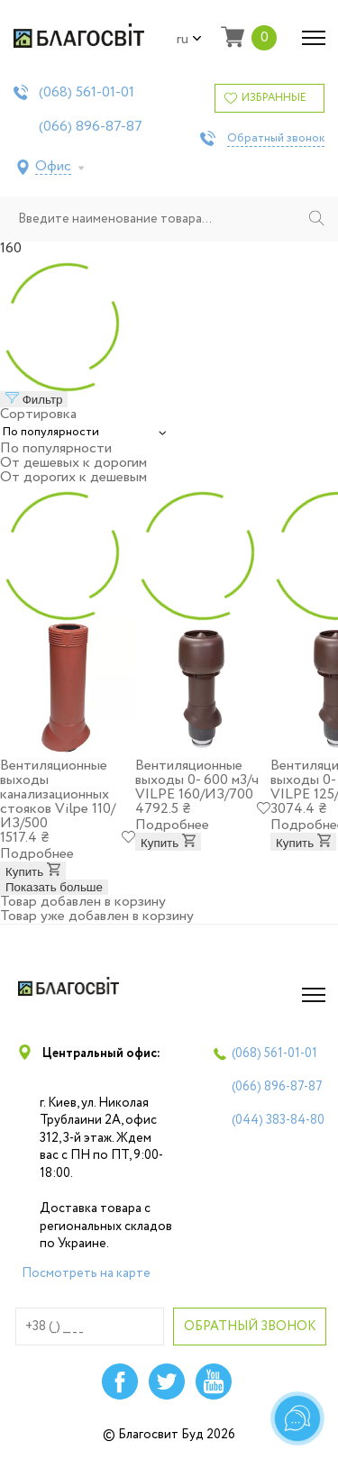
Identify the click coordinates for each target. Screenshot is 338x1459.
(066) (90, 127)
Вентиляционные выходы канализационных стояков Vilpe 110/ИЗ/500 (57, 794)
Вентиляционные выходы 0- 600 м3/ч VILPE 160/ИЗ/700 (197, 780)
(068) (86, 93)
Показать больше (54, 887)
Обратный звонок (275, 139)
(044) (278, 1120)
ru (189, 39)
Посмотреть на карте (86, 1273)
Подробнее (37, 853)
